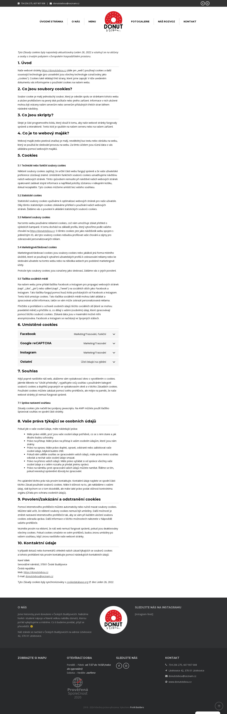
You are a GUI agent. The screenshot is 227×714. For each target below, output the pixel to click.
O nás (76, 21)
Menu (92, 21)
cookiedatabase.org (77, 582)
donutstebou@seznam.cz (39, 576)
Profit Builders (137, 707)
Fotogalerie (140, 21)
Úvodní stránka (51, 21)
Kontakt (190, 21)
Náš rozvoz (166, 21)
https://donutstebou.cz (54, 70)
